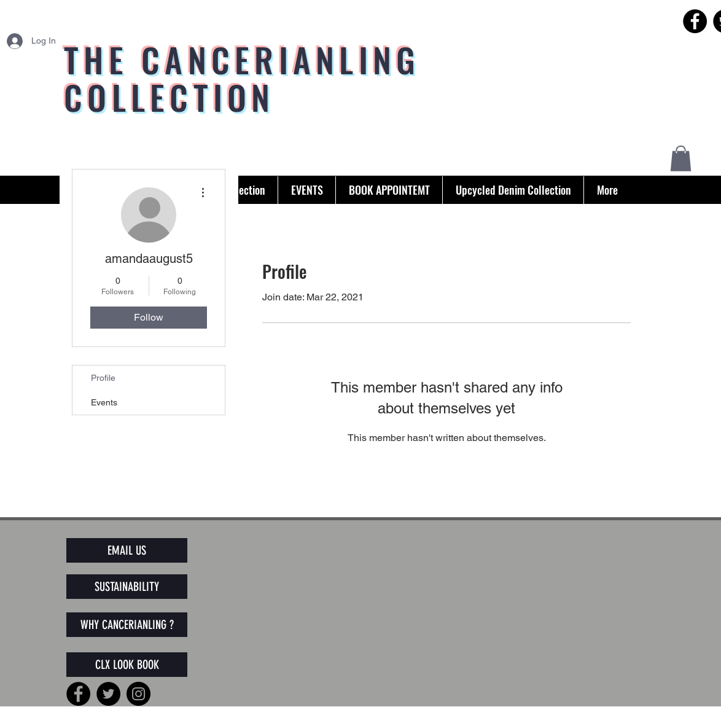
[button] (681, 158)
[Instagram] (138, 694)
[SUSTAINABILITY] (126, 586)
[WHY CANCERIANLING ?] (126, 624)
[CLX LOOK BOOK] (126, 664)
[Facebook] (695, 21)
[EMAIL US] (126, 550)
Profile (103, 378)
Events (104, 402)
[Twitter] (108, 694)
